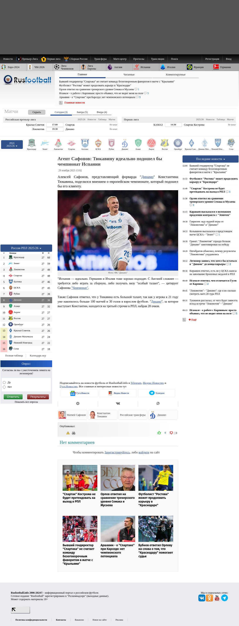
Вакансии (79, 620)
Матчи (112, 119)
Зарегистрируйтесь (117, 452)
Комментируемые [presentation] (176, 74)
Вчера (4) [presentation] (102, 112)
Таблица (102, 119)
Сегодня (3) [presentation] (61, 112)
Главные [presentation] (82, 74)
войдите (144, 452)
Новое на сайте (99, 620)
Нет (9, 386)
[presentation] (32, 111)
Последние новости (210, 159)
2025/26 (81, 119)
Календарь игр (38, 355)
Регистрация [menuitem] (212, 58)
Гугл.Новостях (69, 386)
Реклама (119, 620)
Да (9, 382)
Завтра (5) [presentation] (82, 112)
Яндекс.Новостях (153, 383)
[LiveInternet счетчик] (20, 612)
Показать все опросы (26, 401)
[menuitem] (77, 58)
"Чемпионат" (79, 288)
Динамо (147, 177)
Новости (92, 119)
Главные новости (75, 102)
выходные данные (98, 596)
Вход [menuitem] (228, 58)
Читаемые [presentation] (128, 74)
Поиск (174, 58)
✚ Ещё (192, 319)
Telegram (136, 383)
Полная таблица (14, 355)
